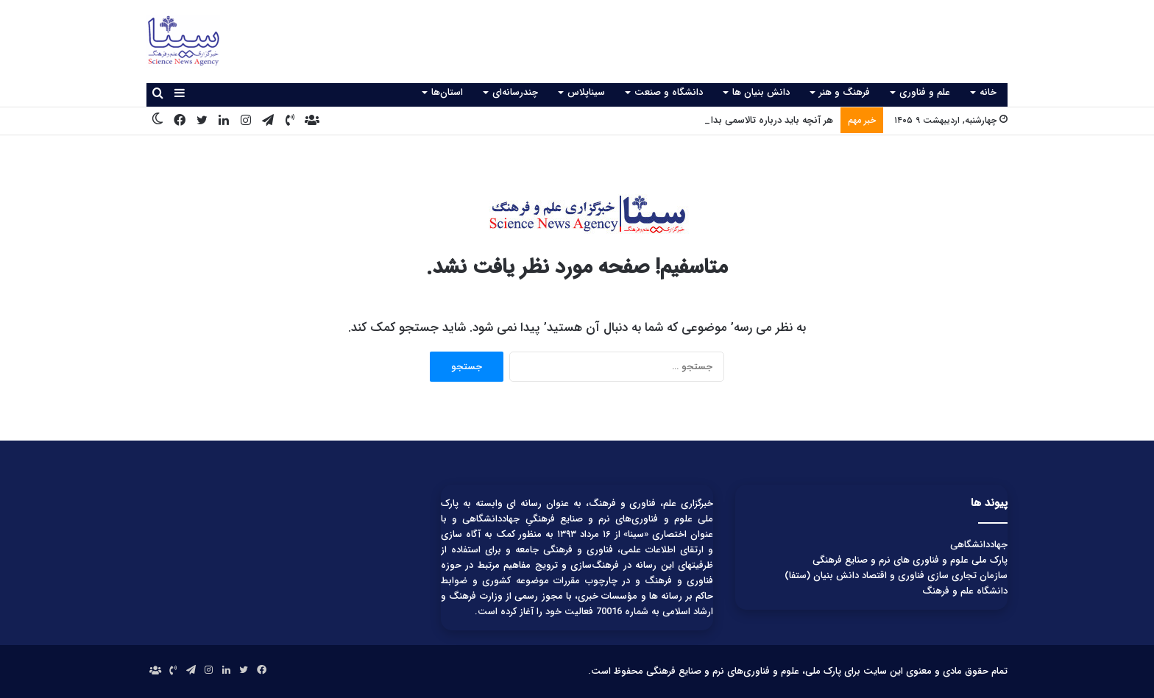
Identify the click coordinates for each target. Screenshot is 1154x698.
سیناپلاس (586, 92)
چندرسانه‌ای (515, 92)
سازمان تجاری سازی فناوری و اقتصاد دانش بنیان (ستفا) (896, 575)
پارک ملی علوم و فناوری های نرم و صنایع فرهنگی (910, 560)
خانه (988, 92)
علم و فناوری (924, 92)
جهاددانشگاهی (979, 544)
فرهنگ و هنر (844, 92)
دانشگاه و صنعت (668, 92)
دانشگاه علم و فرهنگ (965, 591)
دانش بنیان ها (761, 92)
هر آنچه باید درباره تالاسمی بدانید (765, 120)
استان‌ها (447, 92)
